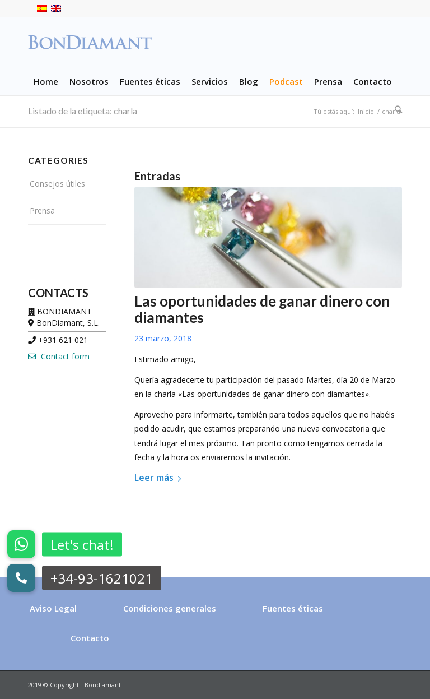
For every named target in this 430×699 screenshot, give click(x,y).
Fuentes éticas (293, 608)
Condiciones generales (169, 608)
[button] (21, 578)
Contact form (59, 356)
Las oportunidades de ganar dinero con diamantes (262, 309)
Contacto (90, 638)
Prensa (42, 210)
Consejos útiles (57, 183)
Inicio (366, 111)
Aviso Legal (53, 608)
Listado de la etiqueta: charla (82, 110)
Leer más (159, 477)
